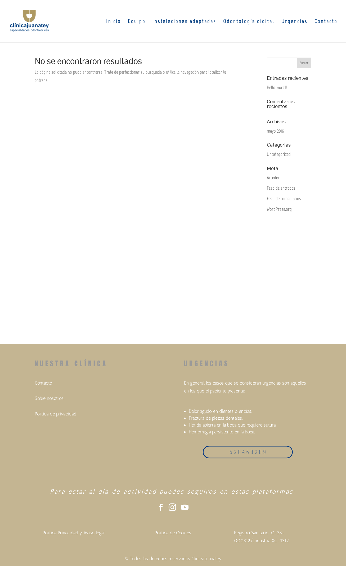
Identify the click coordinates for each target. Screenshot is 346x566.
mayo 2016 (275, 131)
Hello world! (277, 87)
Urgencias (294, 21)
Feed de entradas (281, 188)
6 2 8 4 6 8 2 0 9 (248, 452)
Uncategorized (279, 154)
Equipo (137, 21)
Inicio (113, 21)
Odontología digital (249, 21)
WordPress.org (279, 209)
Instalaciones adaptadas (184, 21)
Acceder (273, 178)
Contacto (326, 21)
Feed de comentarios (284, 199)
